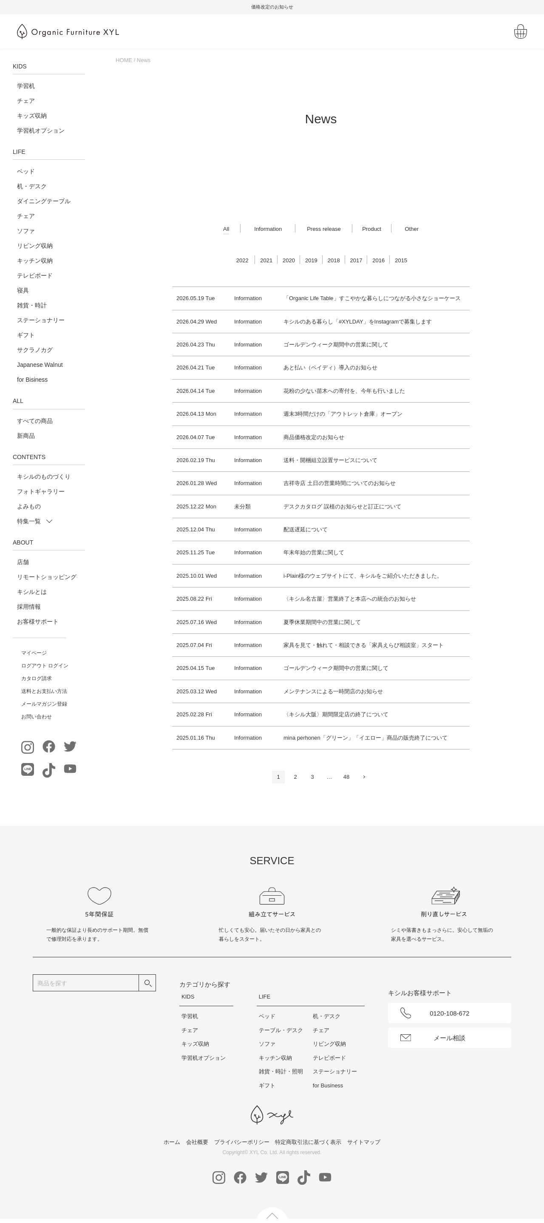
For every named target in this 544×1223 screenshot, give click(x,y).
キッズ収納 (32, 115)
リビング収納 (35, 245)
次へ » (363, 778)
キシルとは (32, 591)
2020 (289, 260)
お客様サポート (38, 621)
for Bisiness (32, 379)
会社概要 (197, 1142)
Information (268, 229)
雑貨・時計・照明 (281, 1071)
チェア (26, 100)
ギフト (26, 335)
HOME (124, 60)
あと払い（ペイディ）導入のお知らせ (330, 367)
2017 (356, 260)
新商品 (26, 435)
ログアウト (34, 666)
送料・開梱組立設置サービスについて (330, 460)
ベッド (26, 171)
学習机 (26, 85)
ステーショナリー (41, 320)
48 (346, 777)
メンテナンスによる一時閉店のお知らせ (333, 691)
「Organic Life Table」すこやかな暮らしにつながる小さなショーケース (372, 298)
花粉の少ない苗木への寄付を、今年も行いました (344, 391)
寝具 (23, 290)
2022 (242, 260)
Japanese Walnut (40, 364)
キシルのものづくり (44, 476)
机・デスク (32, 186)
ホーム (172, 1142)
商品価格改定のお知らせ (313, 437)
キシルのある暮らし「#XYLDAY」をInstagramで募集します (357, 321)
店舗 (23, 562)
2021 (266, 260)
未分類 (242, 506)
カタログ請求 (36, 678)
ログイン (58, 666)
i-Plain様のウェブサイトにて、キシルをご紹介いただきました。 (362, 576)
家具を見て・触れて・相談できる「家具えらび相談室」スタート (363, 645)
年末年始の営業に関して (313, 552)
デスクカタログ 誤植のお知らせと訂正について (342, 506)
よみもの (29, 506)
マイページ (34, 653)
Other (412, 229)
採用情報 (29, 606)
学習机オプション (41, 130)
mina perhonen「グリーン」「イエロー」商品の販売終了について (365, 738)
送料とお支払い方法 (44, 691)
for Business (328, 1085)
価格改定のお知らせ (341, 6)
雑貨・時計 (32, 305)
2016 (378, 260)
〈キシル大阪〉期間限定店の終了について (335, 714)
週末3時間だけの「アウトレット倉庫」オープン (342, 414)
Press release (323, 229)
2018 (334, 260)
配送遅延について (305, 529)
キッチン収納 (35, 260)
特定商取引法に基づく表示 (308, 1142)
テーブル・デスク (281, 1030)
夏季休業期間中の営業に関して (322, 622)
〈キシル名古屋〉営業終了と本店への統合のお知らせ (349, 599)
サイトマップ (363, 1142)
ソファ (26, 230)
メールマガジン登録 (44, 704)
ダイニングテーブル (44, 201)
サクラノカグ (35, 349)
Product (371, 229)
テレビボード (35, 275)
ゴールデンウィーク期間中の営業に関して (335, 344)
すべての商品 (35, 420)
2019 (311, 260)
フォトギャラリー (41, 491)
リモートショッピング (46, 576)
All (226, 229)
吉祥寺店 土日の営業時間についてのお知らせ (339, 483)
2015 (401, 260)
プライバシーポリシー (241, 1142)
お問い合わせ (36, 717)
